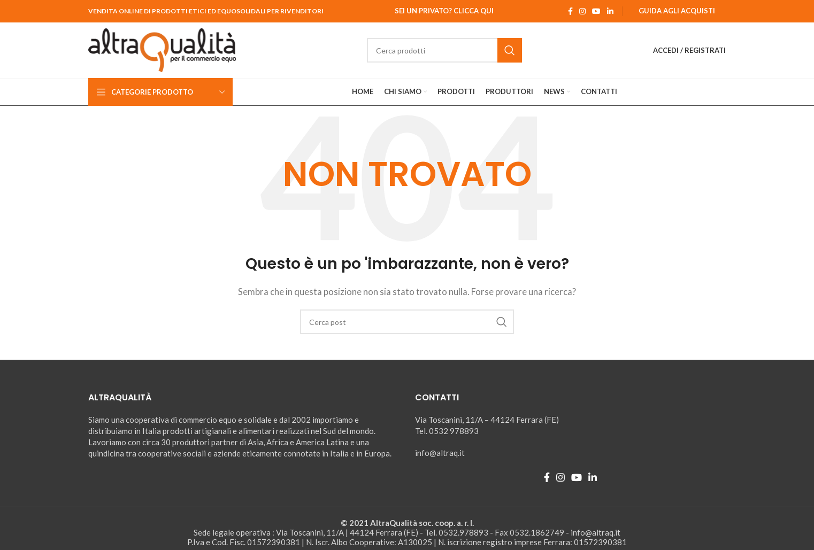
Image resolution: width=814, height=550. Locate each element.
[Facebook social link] (570, 11)
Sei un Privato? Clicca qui (444, 10)
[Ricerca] (444, 50)
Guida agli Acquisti (677, 10)
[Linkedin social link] (610, 11)
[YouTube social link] (596, 11)
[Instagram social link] (582, 11)
